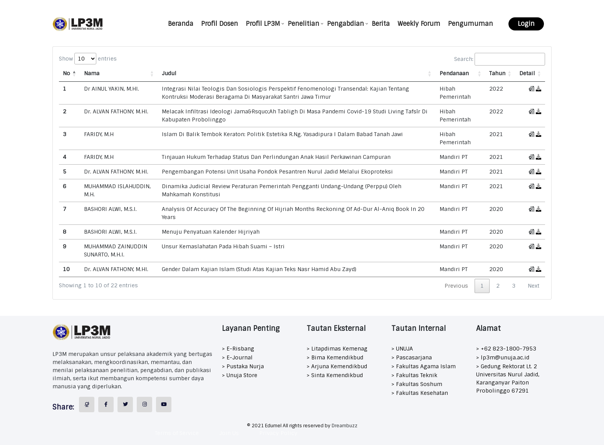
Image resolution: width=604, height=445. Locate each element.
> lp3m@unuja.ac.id (502, 357)
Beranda (180, 24)
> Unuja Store (239, 375)
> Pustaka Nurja (243, 366)
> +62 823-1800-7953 (506, 348)
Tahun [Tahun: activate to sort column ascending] (497, 73)
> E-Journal (237, 357)
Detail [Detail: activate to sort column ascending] (527, 73)
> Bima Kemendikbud (335, 357)
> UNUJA (402, 348)
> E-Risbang (238, 348)
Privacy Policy (278, 433)
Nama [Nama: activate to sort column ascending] (91, 73)
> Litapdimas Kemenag (337, 348)
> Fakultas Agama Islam (423, 366)
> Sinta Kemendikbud (335, 375)
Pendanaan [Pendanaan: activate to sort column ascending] (454, 73)
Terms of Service (177, 433)
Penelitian (303, 24)
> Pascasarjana (411, 357)
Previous (456, 285)
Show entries (88, 58)
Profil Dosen (219, 24)
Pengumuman (470, 24)
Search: (499, 59)
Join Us (229, 433)
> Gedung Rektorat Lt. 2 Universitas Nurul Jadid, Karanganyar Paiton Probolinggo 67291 (507, 378)
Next (533, 285)
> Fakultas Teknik (414, 375)
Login (526, 24)
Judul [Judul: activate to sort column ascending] (169, 73)
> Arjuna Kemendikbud (337, 366)
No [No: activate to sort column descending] (66, 73)
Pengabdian (345, 24)
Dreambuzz (344, 426)
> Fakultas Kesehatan (419, 392)
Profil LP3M (263, 24)
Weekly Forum (419, 24)
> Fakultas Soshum (416, 384)
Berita (381, 24)
